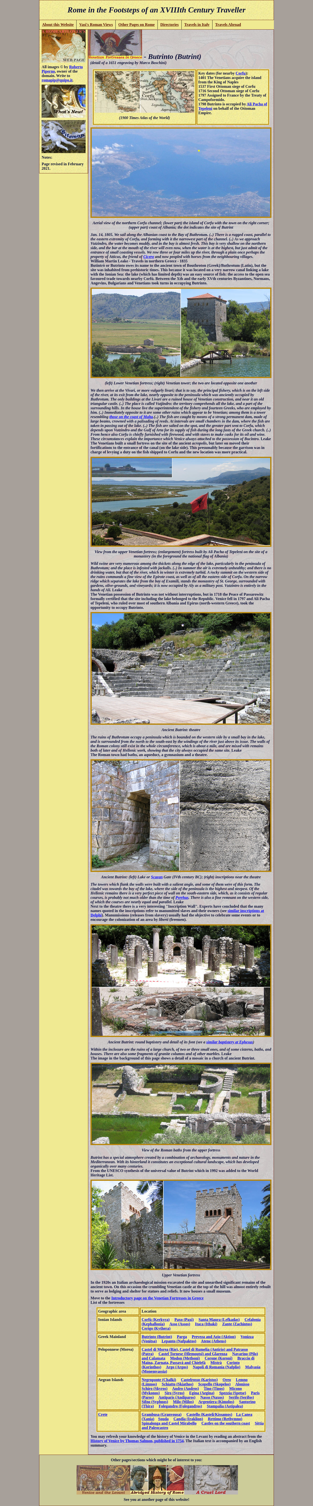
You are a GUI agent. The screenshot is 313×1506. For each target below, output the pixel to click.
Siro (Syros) (174, 1393)
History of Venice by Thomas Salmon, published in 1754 (137, 1441)
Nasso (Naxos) (212, 1397)
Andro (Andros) (185, 1388)
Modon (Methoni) (185, 1358)
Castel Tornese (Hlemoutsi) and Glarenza (192, 1354)
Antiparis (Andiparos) (176, 1397)
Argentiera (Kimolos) (216, 1402)
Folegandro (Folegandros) (180, 1406)
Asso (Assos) (179, 1324)
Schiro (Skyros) (155, 1388)
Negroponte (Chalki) (159, 1380)
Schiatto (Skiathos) (177, 1384)
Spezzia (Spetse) (232, 1393)
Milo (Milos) (183, 1402)
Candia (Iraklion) (188, 1419)
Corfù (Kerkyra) (155, 1319)
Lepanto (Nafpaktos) (179, 1341)
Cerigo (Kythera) (156, 1328)
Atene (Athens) (213, 1341)
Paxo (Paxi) (184, 1319)
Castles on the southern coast (225, 1423)
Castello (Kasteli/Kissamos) (209, 1414)
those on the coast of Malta (131, 417)
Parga (182, 1337)
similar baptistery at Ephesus (229, 1042)
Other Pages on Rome (136, 24)
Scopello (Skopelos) (214, 1384)
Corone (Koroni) (219, 1358)
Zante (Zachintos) (237, 1324)
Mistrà (216, 1363)
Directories (169, 24)
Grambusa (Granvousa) (161, 1414)
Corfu (241, 73)
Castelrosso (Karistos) (199, 1380)
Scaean (157, 877)
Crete (103, 1414)
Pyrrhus (181, 897)
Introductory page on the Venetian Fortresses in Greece (157, 1298)
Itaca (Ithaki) (206, 1324)
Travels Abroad (228, 24)
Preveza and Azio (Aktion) (214, 1337)
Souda (163, 1419)
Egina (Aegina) (201, 1393)
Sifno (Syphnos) (155, 1402)
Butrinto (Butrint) (157, 1337)
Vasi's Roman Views (96, 24)
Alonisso (242, 1384)
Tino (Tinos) (214, 1388)
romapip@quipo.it (57, 80)
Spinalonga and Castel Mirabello (169, 1423)
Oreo (227, 1380)
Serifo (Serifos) (241, 1397)
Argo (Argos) (177, 1367)
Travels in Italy (197, 24)
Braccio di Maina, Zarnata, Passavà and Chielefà (198, 1360)
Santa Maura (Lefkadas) (219, 1319)
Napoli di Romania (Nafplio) (216, 1367)
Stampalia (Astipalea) (225, 1406)
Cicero (148, 257)
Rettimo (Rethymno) (225, 1419)
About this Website (58, 24)
